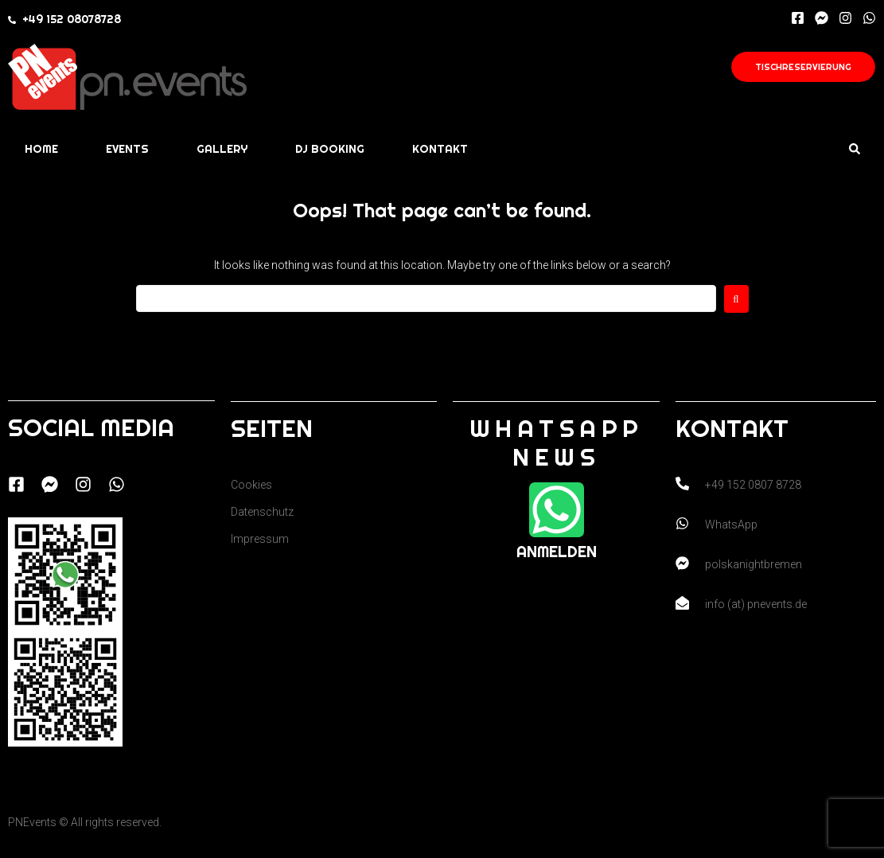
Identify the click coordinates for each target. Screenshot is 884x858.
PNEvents (32, 822)
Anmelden (556, 551)
